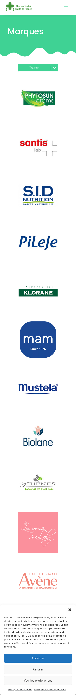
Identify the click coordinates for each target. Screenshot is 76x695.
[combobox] (20, 67)
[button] (70, 610)
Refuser (38, 669)
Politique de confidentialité (50, 689)
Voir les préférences (38, 680)
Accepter (38, 658)
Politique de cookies (20, 689)
